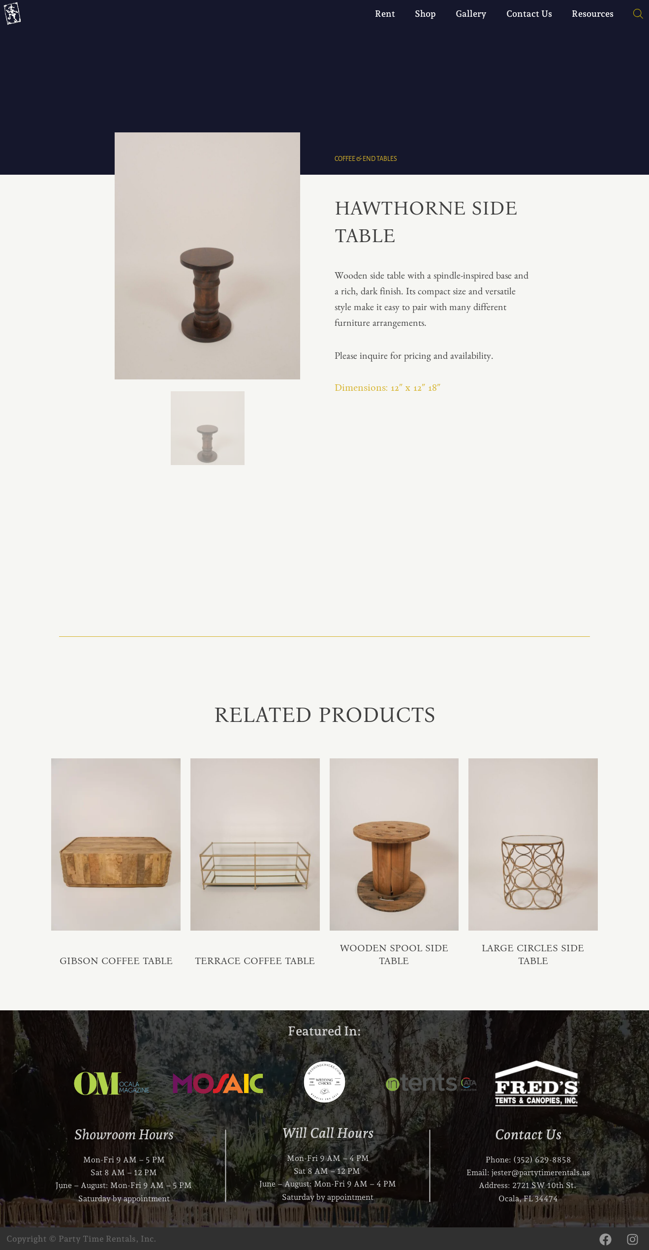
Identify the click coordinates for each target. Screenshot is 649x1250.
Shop (425, 13)
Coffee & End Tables (366, 158)
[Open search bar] (633, 13)
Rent (385, 13)
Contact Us (529, 13)
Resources (593, 13)
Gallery (471, 13)
